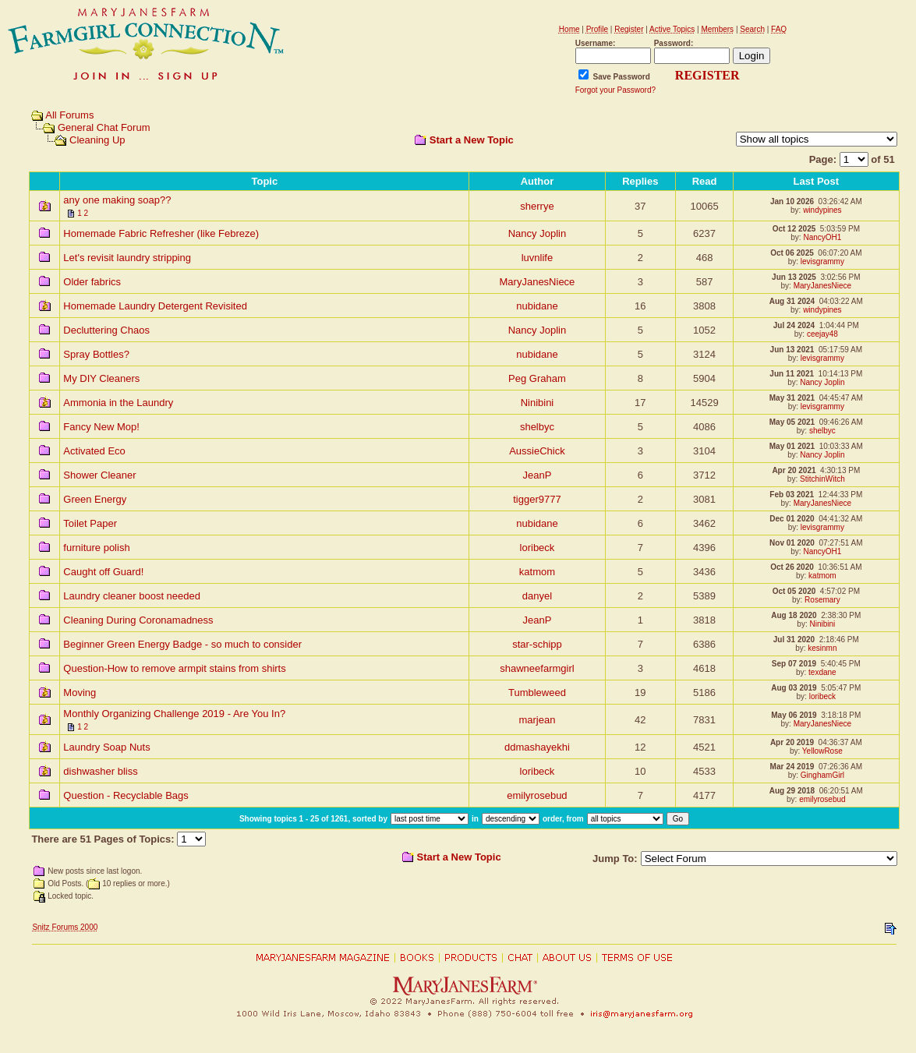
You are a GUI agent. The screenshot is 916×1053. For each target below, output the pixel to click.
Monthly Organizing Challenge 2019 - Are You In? (174, 713)
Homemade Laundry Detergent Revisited (155, 306)
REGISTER (707, 75)
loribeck (537, 547)
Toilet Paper (90, 523)
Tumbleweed (537, 692)
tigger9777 (537, 499)
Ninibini (537, 402)
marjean (536, 720)
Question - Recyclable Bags (125, 795)
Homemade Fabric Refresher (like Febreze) (161, 233)
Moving (79, 692)
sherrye (536, 206)
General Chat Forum (104, 127)
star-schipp (537, 644)
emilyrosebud (537, 795)
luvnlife (537, 257)
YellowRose (822, 751)
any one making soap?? (117, 200)
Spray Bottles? (96, 354)
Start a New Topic (472, 140)
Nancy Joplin (537, 233)
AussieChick (537, 451)
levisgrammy (822, 261)
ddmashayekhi (537, 747)
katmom (537, 572)
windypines (822, 210)
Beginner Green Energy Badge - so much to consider (182, 644)
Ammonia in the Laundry (118, 402)
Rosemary (822, 599)
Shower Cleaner (99, 475)
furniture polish (96, 547)
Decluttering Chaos (106, 330)
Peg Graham (537, 378)
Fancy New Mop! (101, 427)
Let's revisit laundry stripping (127, 257)
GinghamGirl (822, 775)
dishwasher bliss (100, 771)
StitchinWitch (822, 479)
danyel (537, 596)
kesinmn (822, 648)
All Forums (69, 115)
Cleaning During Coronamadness (138, 620)
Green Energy (94, 499)
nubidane (537, 306)
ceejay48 (822, 334)
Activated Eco (94, 451)
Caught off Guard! (103, 572)
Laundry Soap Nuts (106, 747)
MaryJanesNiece (537, 282)
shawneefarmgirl (537, 668)
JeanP (537, 475)
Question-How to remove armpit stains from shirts (174, 668)
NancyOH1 (822, 237)
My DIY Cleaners (101, 378)
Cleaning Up (97, 140)
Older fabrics (92, 282)
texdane (822, 672)
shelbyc (537, 427)
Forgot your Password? (615, 90)
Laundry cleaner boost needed (131, 596)
